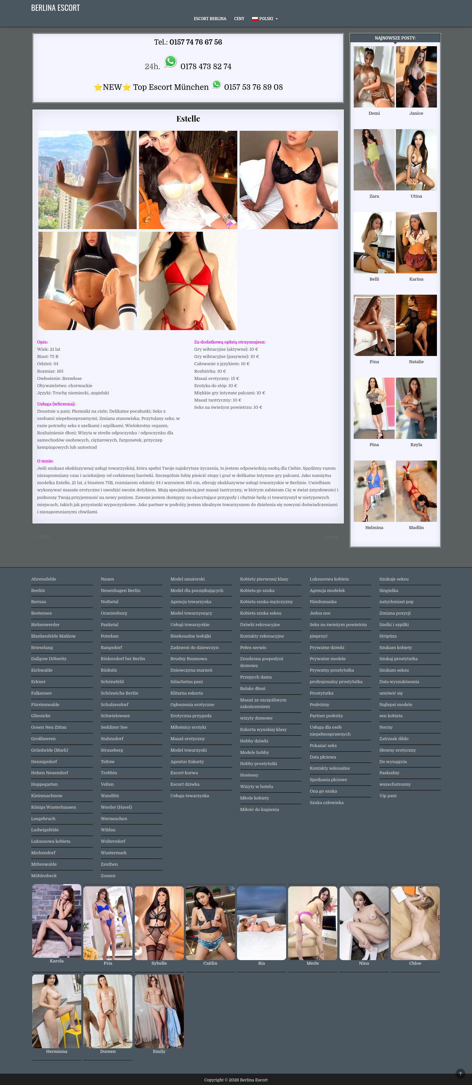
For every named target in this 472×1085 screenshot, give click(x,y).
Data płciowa (323, 757)
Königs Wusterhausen (53, 807)
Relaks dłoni (253, 688)
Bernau (38, 601)
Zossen (108, 875)
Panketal (110, 624)
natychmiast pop (397, 601)
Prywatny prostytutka (332, 670)
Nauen (107, 579)
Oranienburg (114, 613)
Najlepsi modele (396, 704)
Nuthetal (110, 601)
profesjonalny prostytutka (336, 681)
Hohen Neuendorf (49, 772)
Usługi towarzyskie (189, 624)
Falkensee (41, 693)
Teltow (108, 761)
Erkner (38, 681)
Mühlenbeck (44, 875)
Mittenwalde (44, 864)
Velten (107, 784)
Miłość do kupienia (259, 809)
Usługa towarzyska (189, 795)
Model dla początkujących (197, 590)
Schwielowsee (115, 715)
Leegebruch (43, 818)
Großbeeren (43, 738)
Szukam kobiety (396, 647)
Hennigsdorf (44, 761)
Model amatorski (187, 579)
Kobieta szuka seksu (261, 613)
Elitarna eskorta (186, 693)
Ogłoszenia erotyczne (192, 704)
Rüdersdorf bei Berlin (123, 658)
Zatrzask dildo (394, 738)
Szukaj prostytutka (399, 658)
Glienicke (40, 715)
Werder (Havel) (116, 807)
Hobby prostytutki (258, 763)
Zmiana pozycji (395, 613)
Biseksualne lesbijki (190, 636)
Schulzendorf (114, 704)
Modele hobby (254, 752)
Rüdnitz (109, 670)
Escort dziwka (185, 784)
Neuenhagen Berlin (121, 590)
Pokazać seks (323, 745)
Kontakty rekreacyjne (262, 636)
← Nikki (41, 536)
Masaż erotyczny (187, 738)
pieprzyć (319, 636)
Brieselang (42, 647)
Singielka (389, 590)
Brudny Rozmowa (188, 658)
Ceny (239, 18)
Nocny (386, 727)
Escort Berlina (210, 18)
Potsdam (110, 636)
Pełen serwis (253, 647)
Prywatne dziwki (327, 647)
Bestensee (41, 613)
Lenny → (334, 536)
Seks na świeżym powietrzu (338, 624)
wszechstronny (395, 784)
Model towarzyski (188, 750)
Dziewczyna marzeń (191, 670)
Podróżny (319, 704)
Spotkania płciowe (328, 779)
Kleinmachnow (47, 795)
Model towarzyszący (191, 613)
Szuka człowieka (327, 802)
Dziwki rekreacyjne (260, 624)
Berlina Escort (55, 7)
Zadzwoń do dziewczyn (194, 647)
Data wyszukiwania (399, 681)
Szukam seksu (394, 670)
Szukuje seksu (394, 579)
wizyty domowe (256, 718)
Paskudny (390, 772)
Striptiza (388, 636)
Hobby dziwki (254, 741)
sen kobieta (391, 715)
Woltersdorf (113, 841)
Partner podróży (326, 715)
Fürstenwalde (45, 704)
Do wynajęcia (393, 761)
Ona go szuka (323, 791)
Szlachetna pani (186, 681)
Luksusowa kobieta (50, 841)
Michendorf (43, 852)
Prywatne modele (328, 658)
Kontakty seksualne (330, 768)
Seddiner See (114, 727)
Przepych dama (256, 677)
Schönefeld (112, 681)
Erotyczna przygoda (190, 715)
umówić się (391, 693)
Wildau (108, 829)
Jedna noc (320, 613)
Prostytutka (321, 693)
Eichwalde (41, 670)
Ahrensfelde (43, 579)
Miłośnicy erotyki (188, 727)
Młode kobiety (254, 798)
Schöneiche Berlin (120, 693)
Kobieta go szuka (257, 590)
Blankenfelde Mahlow (53, 636)
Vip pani (388, 795)
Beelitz (38, 590)
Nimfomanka (323, 601)
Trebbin (109, 772)
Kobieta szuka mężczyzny (266, 601)
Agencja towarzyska (190, 601)
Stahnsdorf (112, 738)
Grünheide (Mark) (49, 750)
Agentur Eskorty (187, 761)
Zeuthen (109, 864)
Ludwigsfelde (45, 829)
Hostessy (249, 775)
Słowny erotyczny (398, 750)
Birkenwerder (45, 624)
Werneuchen (114, 818)
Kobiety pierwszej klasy (264, 579)
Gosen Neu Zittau (49, 727)
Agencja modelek (327, 590)
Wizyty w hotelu (256, 786)
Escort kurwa (184, 772)
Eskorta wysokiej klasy (263, 729)
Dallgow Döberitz (49, 658)
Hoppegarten (44, 784)
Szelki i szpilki (394, 624)
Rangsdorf (111, 647)
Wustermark (114, 852)
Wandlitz (110, 795)
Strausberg (112, 750)
